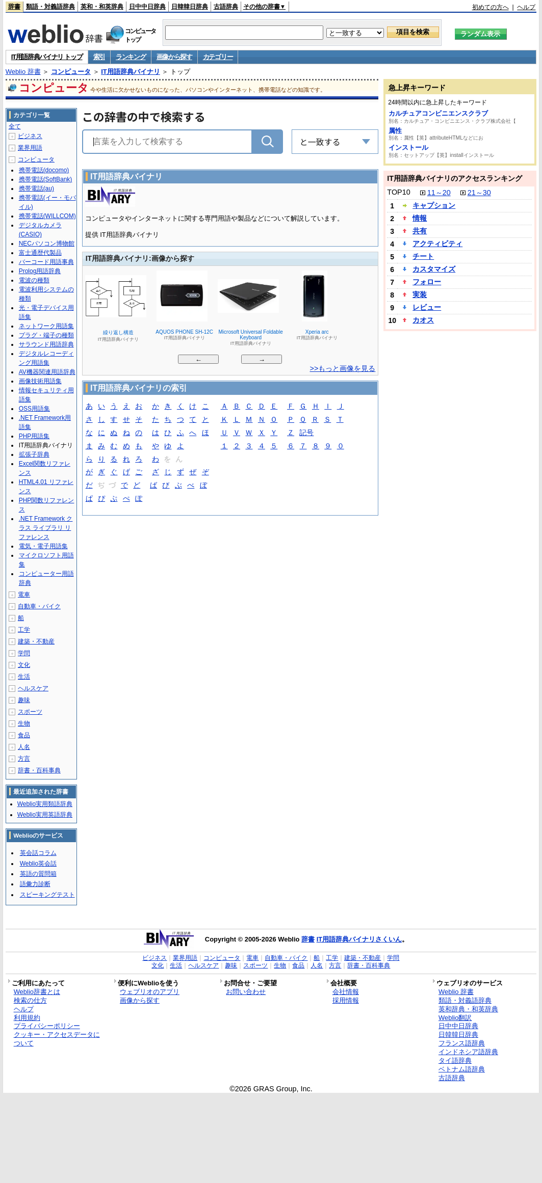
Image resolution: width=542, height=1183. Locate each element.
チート (423, 256)
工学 (24, 629)
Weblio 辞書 (23, 71)
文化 (24, 664)
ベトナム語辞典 (461, 1069)
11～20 (439, 193)
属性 (395, 131)
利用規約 (27, 1017)
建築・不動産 (36, 641)
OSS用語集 (34, 408)
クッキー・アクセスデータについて (57, 1039)
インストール (408, 147)
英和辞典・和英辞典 (468, 1009)
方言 (24, 758)
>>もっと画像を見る (343, 368)
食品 (24, 735)
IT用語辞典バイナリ (130, 71)
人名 (24, 746)
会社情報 (345, 992)
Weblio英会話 (38, 863)
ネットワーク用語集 (46, 326)
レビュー (426, 307)
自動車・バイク (39, 606)
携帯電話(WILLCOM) (47, 216)
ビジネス (30, 136)
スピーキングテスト (47, 894)
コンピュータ (71, 71)
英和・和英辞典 (102, 7)
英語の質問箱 (38, 873)
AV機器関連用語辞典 (47, 371)
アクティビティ (437, 243)
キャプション (433, 205)
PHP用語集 (34, 436)
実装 (419, 294)
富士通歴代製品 (40, 252)
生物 (24, 723)
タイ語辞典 (455, 1060)
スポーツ (30, 711)
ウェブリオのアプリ (149, 992)
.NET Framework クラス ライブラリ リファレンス (46, 528)
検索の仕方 (30, 1000)
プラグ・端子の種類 (46, 335)
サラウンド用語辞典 (46, 344)
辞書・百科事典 (39, 770)
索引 (99, 57)
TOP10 (398, 192)
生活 (24, 676)
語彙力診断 (35, 884)
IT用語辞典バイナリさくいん (359, 939)
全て (15, 126)
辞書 (14, 7)
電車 (24, 594)
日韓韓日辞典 (189, 7)
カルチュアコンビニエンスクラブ (438, 113)
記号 (306, 433)
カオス (423, 320)
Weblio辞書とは (37, 992)
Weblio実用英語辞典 (44, 814)
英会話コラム (38, 852)
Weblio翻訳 (455, 1017)
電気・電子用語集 (43, 546)
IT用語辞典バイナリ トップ (47, 57)
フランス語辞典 (461, 1043)
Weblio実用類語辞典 (44, 804)
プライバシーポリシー (47, 1026)
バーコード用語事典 (46, 261)
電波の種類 (34, 280)
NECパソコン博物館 (46, 243)
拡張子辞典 (34, 454)
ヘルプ (526, 7)
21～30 (479, 193)
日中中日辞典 (147, 7)
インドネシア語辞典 (468, 1052)
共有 (419, 231)
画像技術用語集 (40, 381)
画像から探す (174, 57)
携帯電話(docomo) (44, 170)
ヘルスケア (33, 688)
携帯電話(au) (36, 188)
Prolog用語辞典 (40, 271)
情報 (419, 218)
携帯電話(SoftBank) (45, 179)
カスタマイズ (433, 269)
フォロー (426, 282)
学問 (24, 653)
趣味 (24, 700)
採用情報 (345, 1000)
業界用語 (30, 147)
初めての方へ (490, 7)
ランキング (131, 57)
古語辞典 (226, 7)
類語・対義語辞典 (50, 7)
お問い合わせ (246, 992)
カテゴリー (218, 57)
